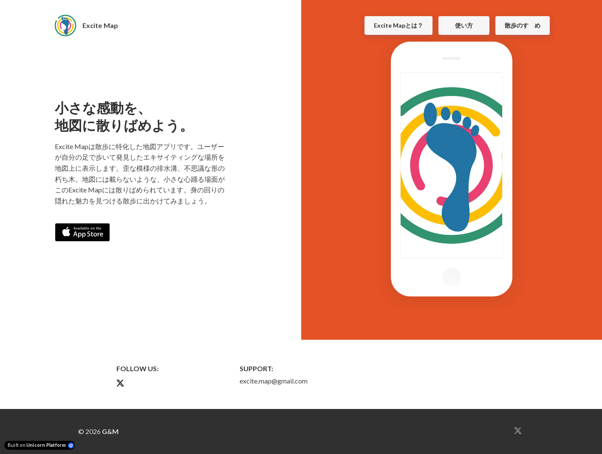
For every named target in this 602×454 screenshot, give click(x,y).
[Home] (91, 25)
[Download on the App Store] (82, 232)
